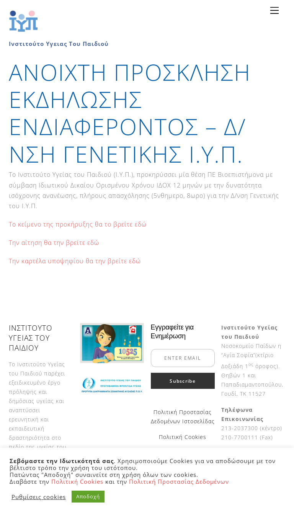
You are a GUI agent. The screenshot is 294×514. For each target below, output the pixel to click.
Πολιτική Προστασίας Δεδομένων (179, 481)
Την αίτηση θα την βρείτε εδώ (54, 242)
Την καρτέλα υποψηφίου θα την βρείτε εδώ (75, 261)
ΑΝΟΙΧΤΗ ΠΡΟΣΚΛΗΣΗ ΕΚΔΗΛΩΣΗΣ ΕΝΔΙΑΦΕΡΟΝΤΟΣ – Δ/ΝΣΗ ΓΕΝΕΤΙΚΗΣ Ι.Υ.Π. (130, 113)
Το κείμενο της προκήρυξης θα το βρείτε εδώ (78, 224)
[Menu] (274, 10)
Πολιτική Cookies (182, 437)
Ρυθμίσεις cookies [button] (38, 496)
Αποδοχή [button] (88, 496)
